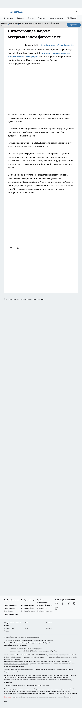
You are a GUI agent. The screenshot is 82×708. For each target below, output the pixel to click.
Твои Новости (8, 611)
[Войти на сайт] (76, 11)
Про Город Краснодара (11, 614)
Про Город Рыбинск (27, 608)
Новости (48, 628)
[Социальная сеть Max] (57, 608)
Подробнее (8, 682)
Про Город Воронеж (10, 605)
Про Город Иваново (27, 605)
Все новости (8, 18)
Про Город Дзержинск (11, 600)
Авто (26, 628)
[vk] (11, 248)
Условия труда (9, 628)
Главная (6, 631)
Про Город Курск (9, 608)
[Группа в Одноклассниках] (62, 603)
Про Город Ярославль (28, 611)
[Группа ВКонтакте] (57, 603)
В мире (31, 18)
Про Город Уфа (42, 608)
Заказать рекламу (56, 18)
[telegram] (18, 248)
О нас (27, 623)
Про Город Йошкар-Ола (45, 605)
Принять (73, 25)
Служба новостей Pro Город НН (57, 45)
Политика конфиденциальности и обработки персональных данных (26, 685)
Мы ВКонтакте (72, 18)
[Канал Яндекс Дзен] (74, 603)
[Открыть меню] (5, 11)
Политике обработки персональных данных (22, 25)
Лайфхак (20, 18)
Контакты (49, 623)
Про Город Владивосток (45, 611)
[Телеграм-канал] (68, 603)
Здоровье (41, 18)
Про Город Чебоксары (28, 600)
